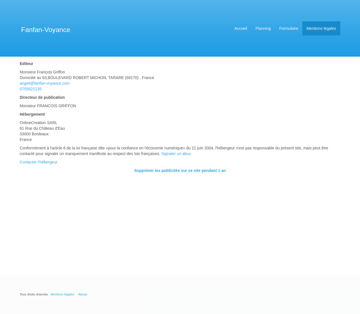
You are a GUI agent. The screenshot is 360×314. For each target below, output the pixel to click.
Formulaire (288, 28)
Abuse (82, 294)
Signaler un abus (176, 153)
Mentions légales (321, 28)
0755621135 (31, 89)
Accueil (240, 28)
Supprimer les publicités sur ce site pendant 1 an (180, 170)
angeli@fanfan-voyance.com (45, 83)
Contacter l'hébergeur (38, 162)
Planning (263, 28)
